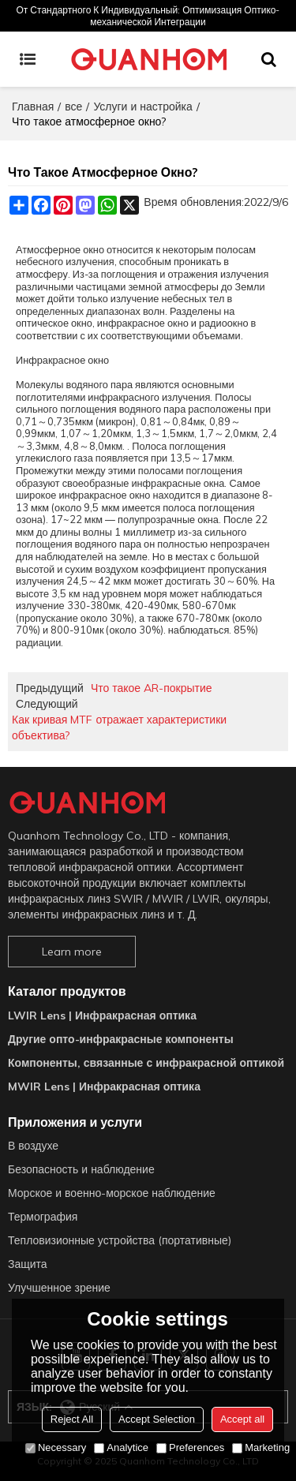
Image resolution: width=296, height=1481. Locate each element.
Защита (27, 1264)
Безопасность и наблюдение (81, 1169)
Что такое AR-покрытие (151, 688)
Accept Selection (156, 1419)
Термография (42, 1217)
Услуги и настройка (142, 106)
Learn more (72, 951)
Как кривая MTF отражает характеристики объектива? (119, 727)
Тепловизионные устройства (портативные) (119, 1240)
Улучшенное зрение (59, 1288)
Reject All (72, 1419)
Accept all (242, 1419)
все (73, 106)
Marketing (261, 1447)
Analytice (121, 1447)
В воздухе (33, 1146)
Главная (33, 106)
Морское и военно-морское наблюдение (111, 1193)
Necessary (55, 1447)
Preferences (190, 1447)
